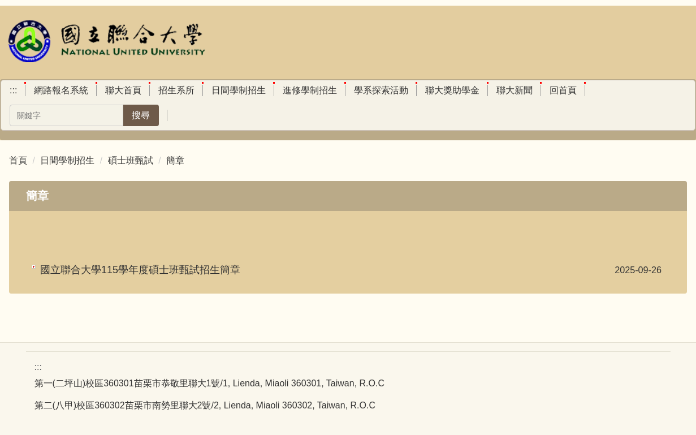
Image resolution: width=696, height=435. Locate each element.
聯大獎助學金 (452, 90)
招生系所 (176, 90)
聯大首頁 (123, 90)
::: (13, 90)
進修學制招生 (310, 90)
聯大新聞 (514, 90)
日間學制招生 (238, 90)
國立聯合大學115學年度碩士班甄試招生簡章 (140, 269)
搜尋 (141, 115)
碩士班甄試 (130, 160)
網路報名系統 (61, 90)
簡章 (175, 160)
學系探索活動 (381, 90)
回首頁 (563, 90)
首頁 (18, 160)
